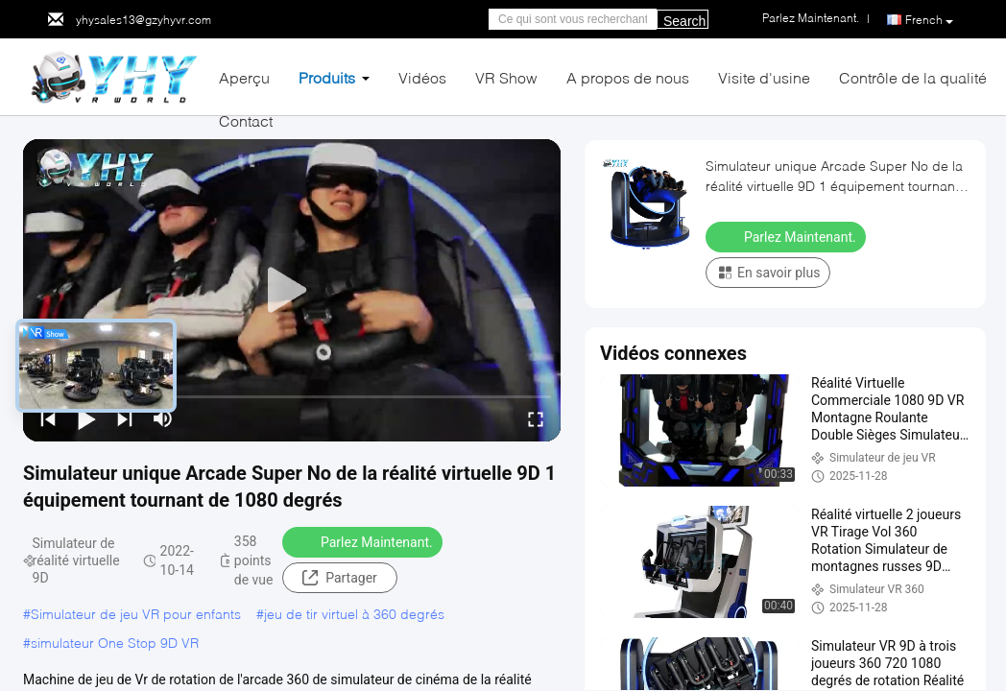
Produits (327, 77)
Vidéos (422, 77)
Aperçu (244, 77)
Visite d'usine (764, 77)
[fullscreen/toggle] (535, 418)
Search (684, 21)
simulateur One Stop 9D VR (115, 642)
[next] (125, 418)
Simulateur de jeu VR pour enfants (136, 614)
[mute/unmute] (163, 418)
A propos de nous (627, 77)
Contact (246, 120)
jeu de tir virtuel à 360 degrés (354, 614)
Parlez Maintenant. (364, 541)
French (929, 20)
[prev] (48, 418)
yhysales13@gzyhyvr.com (143, 19)
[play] (292, 291)
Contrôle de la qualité (913, 77)
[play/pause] (86, 418)
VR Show (506, 77)
